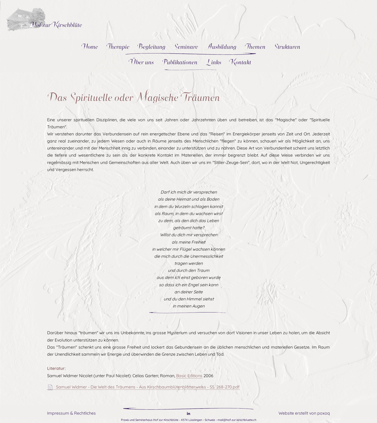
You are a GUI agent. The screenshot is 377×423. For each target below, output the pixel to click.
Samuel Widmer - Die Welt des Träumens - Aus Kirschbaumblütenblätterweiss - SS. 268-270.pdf (143, 387)
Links (213, 62)
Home (89, 46)
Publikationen (179, 62)
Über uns (142, 62)
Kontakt (240, 62)
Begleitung (151, 46)
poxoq (323, 413)
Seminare (186, 46)
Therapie (117, 46)
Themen (255, 46)
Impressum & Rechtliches (71, 413)
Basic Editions (189, 375)
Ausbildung (221, 46)
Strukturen (287, 46)
